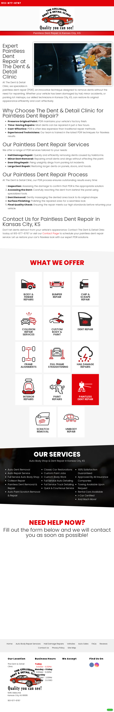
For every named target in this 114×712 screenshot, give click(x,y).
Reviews (103, 618)
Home (10, 618)
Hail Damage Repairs (54, 618)
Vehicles (71, 618)
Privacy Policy (58, 622)
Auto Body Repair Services (28, 618)
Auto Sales (83, 618)
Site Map (72, 622)
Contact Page (50, 233)
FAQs (94, 618)
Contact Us (43, 622)
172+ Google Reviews (46, 697)
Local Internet (63, 707)
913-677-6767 (11, 3)
